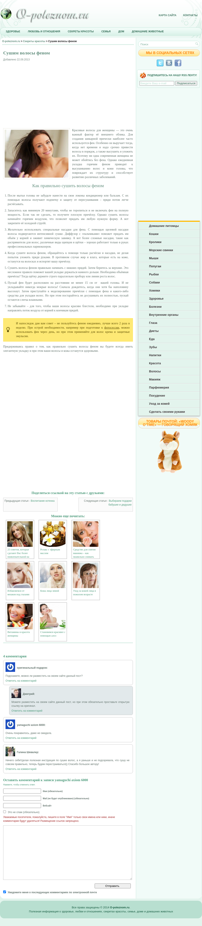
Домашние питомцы (164, 226)
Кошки (153, 234)
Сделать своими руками (167, 411)
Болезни (155, 306)
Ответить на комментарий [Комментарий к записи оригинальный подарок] (21, 680)
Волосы (155, 371)
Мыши (153, 258)
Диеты (154, 331)
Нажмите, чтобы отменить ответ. (19, 785)
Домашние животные (148, 31)
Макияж (154, 379)
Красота (155, 363)
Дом (121, 31)
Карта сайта (167, 15)
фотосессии (111, 327)
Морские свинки (161, 250)
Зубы (153, 347)
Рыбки (154, 274)
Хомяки (154, 290)
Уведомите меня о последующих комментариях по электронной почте (52, 892)
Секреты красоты (81, 31)
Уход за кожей (159, 403)
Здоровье (13, 31)
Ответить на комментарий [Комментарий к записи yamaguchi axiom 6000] (21, 738)
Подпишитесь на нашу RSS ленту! (172, 75)
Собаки (154, 282)
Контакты (190, 15)
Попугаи (155, 266)
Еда (152, 339)
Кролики (155, 242)
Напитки (155, 355)
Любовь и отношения (44, 31)
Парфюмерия (159, 387)
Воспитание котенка (42, 500)
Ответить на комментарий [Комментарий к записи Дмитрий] (26, 710)
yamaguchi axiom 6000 (71, 780)
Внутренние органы (163, 314)
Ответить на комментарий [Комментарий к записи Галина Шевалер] (21, 769)
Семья (106, 31)
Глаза (153, 323)
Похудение (157, 395)
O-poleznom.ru (11, 41)
